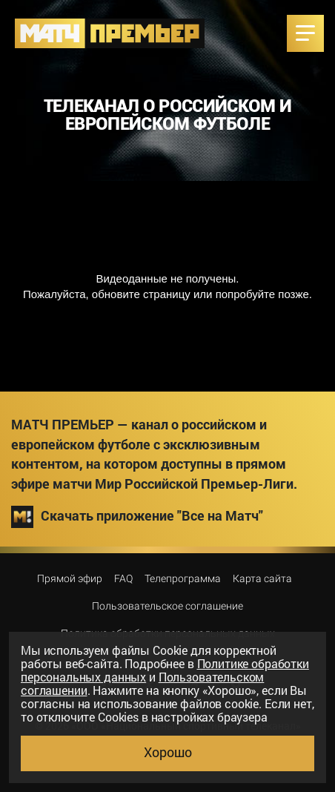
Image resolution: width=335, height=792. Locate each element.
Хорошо (168, 752)
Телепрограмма (183, 578)
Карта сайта (262, 578)
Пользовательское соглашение (167, 606)
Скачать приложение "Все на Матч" (137, 517)
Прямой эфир (69, 578)
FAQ (123, 578)
